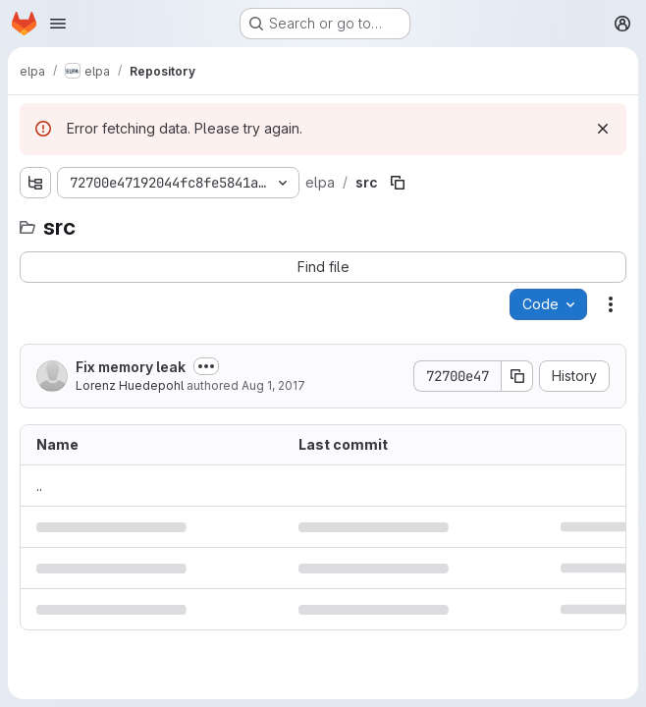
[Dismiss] (603, 128)
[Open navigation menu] (58, 23)
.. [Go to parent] (39, 485)
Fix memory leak (131, 366)
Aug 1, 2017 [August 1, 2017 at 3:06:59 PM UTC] (273, 385)
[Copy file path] (397, 182)
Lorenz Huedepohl (130, 385)
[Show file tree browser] (35, 182)
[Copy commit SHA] (517, 376)
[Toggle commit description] (206, 366)
